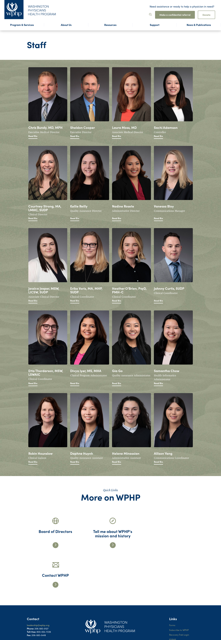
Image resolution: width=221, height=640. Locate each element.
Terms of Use (175, 621)
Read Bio (33, 136)
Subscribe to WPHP (179, 590)
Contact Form (34, 602)
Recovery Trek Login (179, 595)
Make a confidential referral (174, 14)
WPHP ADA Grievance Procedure (180, 614)
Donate (206, 14)
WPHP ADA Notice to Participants (179, 606)
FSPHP (172, 600)
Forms (172, 585)
